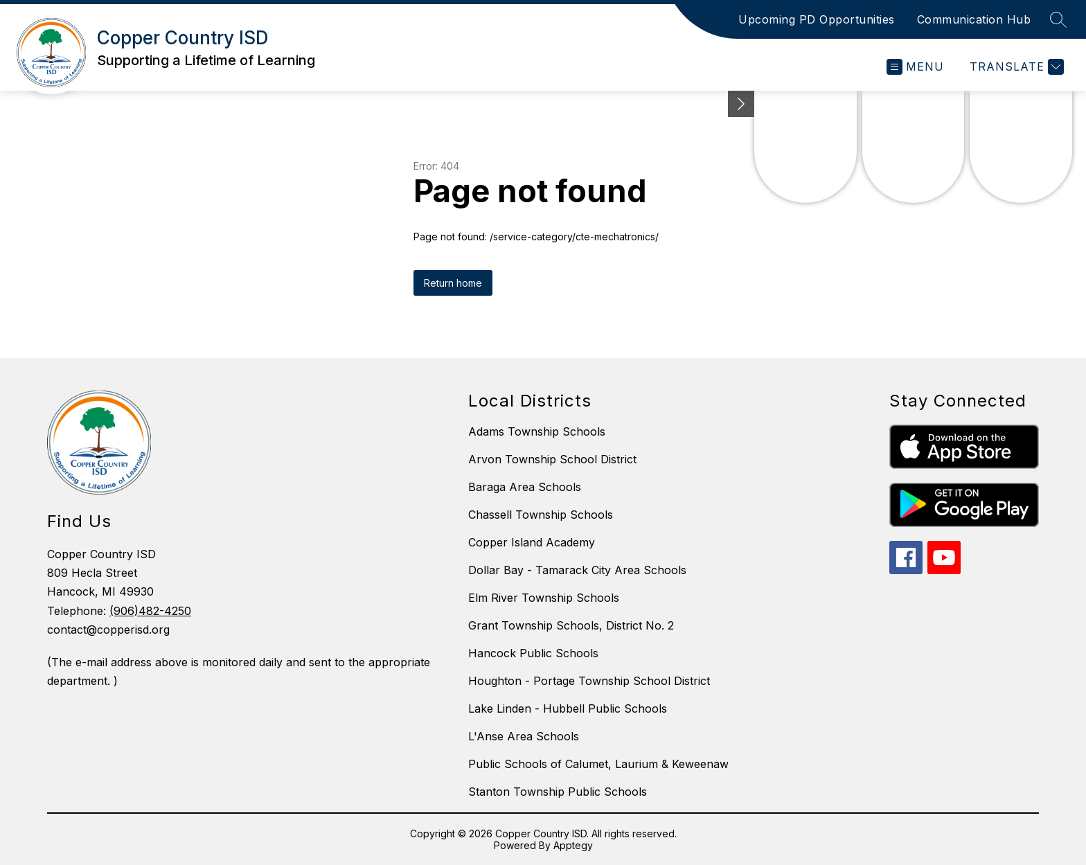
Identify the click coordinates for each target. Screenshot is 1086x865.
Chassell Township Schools (540, 514)
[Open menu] (915, 66)
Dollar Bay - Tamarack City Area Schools (577, 570)
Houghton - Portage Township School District (589, 681)
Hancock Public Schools (533, 653)
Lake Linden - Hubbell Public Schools (567, 708)
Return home (453, 283)
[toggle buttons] (741, 104)
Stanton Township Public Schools (557, 792)
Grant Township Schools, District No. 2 (571, 625)
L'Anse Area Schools (523, 736)
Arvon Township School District (552, 459)
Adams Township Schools (536, 431)
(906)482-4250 (150, 611)
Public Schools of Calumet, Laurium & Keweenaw (598, 764)
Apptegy (573, 845)
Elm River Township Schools (543, 598)
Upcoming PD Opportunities (816, 19)
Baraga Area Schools (524, 487)
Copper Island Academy (531, 542)
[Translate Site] (1015, 66)
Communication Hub (974, 19)
